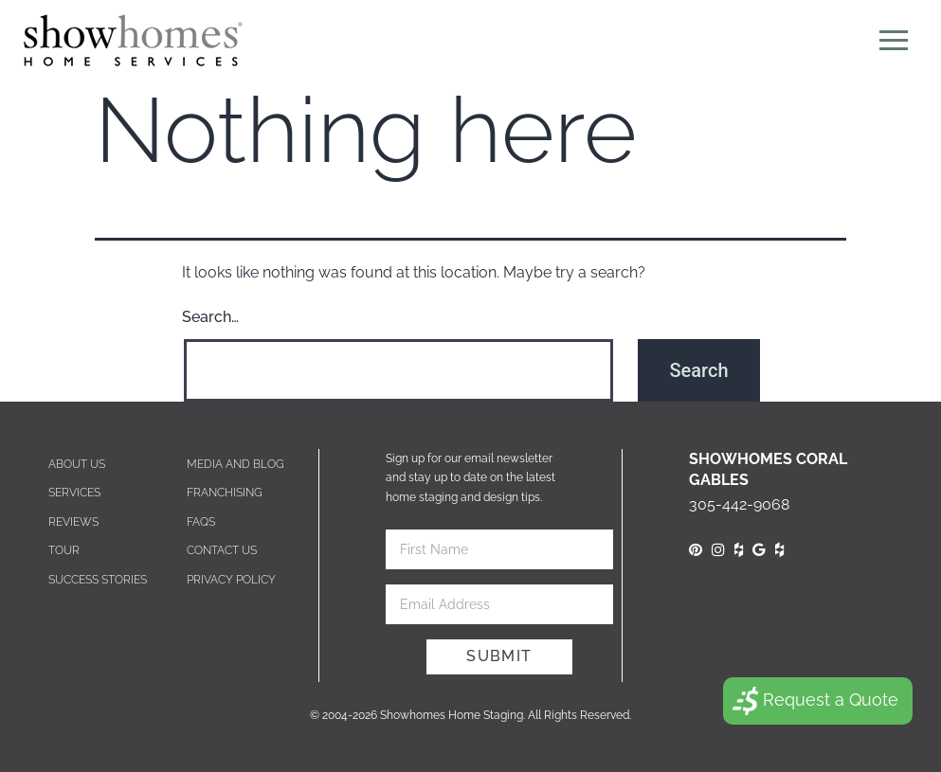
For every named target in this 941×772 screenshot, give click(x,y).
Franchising (224, 492)
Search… (210, 317)
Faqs (201, 522)
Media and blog (235, 464)
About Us (76, 464)
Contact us (222, 550)
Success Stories (97, 579)
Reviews (73, 522)
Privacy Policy (231, 579)
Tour (64, 550)
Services (74, 492)
